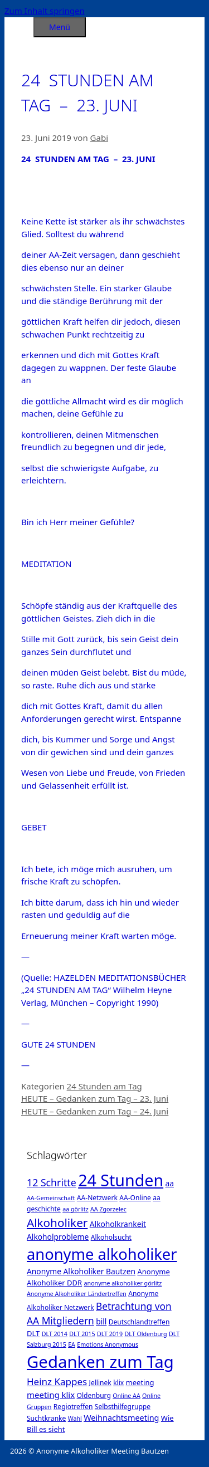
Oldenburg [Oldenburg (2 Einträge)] (94, 1395)
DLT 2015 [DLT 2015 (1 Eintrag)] (82, 1334)
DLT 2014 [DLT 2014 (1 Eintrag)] (54, 1334)
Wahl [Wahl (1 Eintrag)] (75, 1418)
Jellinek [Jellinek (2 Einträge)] (100, 1382)
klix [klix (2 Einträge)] (118, 1382)
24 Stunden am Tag (104, 1086)
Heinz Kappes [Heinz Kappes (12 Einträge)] (57, 1381)
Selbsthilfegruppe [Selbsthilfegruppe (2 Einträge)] (122, 1406)
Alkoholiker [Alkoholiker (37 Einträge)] (57, 1222)
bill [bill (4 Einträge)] (101, 1321)
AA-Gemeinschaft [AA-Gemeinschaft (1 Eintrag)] (51, 1198)
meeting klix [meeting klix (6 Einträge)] (51, 1394)
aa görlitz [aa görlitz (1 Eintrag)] (75, 1209)
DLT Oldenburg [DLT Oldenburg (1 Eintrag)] (146, 1334)
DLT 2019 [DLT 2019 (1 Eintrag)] (110, 1334)
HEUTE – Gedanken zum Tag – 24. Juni (94, 1111)
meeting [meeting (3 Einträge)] (140, 1382)
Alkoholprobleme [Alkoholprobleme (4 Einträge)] (58, 1236)
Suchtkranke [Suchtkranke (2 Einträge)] (46, 1418)
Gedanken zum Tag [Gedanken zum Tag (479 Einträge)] (100, 1362)
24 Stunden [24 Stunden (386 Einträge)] (120, 1180)
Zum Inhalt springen (44, 10)
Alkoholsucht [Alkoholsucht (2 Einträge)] (111, 1237)
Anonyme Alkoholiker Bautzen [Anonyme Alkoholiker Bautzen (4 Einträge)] (81, 1271)
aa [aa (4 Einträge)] (170, 1183)
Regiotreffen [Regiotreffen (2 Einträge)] (73, 1406)
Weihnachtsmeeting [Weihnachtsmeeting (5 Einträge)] (121, 1417)
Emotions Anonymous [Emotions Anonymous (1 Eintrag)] (107, 1344)
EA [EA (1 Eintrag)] (71, 1344)
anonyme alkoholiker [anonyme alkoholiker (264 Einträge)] (102, 1254)
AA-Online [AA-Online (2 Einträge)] (135, 1197)
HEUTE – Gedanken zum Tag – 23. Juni (94, 1098)
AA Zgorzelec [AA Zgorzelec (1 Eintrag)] (108, 1209)
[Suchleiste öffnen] (18, 25)
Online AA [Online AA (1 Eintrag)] (126, 1396)
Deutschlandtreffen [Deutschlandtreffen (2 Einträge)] (139, 1322)
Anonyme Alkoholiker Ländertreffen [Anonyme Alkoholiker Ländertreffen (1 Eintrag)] (77, 1294)
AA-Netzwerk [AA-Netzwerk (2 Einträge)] (97, 1197)
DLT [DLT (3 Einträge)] (33, 1333)
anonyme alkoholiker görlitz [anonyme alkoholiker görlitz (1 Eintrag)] (123, 1283)
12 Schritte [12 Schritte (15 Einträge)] (51, 1182)
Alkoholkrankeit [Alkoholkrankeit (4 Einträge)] (118, 1224)
